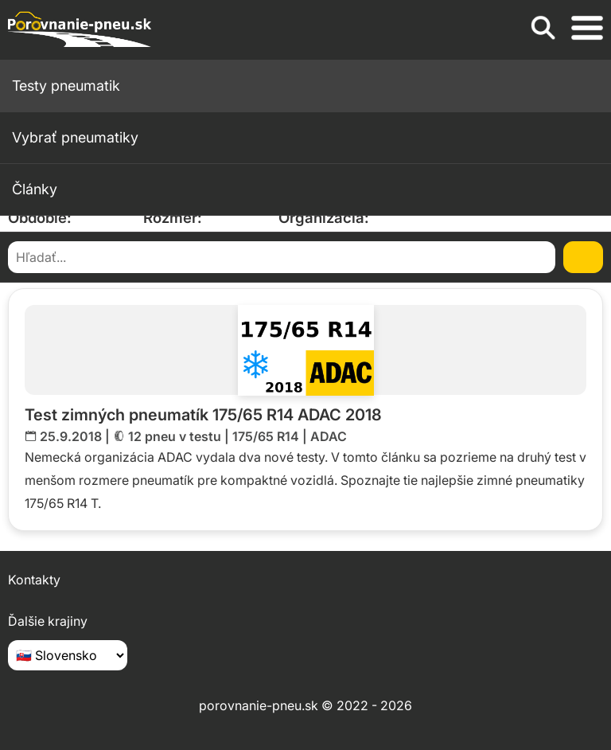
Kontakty (34, 580)
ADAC (328, 436)
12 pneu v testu (174, 436)
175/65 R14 (265, 436)
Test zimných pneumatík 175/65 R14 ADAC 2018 (203, 414)
